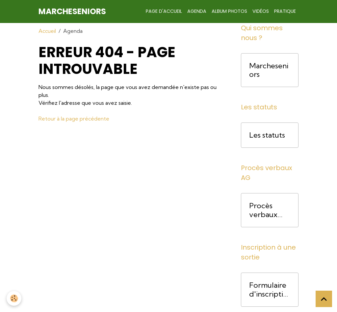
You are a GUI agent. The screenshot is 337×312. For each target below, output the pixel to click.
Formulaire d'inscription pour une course (268, 290)
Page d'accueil (164, 11)
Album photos (229, 11)
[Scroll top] (324, 299)
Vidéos (260, 11)
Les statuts (267, 135)
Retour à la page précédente (74, 118)
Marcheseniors (268, 70)
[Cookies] (14, 298)
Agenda (196, 11)
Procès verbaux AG (263, 210)
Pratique (285, 11)
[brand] (72, 11)
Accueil (47, 31)
